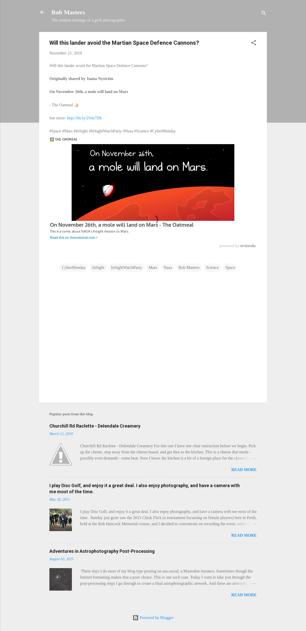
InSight (98, 267)
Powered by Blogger (153, 617)
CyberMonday (73, 267)
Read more (244, 469)
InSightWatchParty (126, 267)
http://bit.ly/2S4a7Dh (84, 118)
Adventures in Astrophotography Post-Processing (102, 551)
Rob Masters (68, 12)
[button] (253, 44)
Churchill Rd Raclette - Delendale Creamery (94, 426)
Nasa (168, 267)
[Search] (264, 14)
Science (212, 267)
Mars (153, 267)
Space (230, 267)
